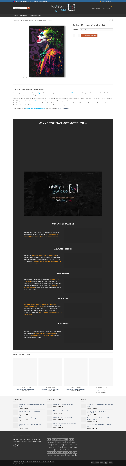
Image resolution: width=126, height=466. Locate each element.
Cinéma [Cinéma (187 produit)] (68, 442)
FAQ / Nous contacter (35, 15)
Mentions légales (44, 461)
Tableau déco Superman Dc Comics (25, 389)
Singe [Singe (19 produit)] (71, 452)
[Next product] (108, 20)
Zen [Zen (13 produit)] (77, 455)
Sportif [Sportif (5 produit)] (74, 452)
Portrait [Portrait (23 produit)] (67, 450)
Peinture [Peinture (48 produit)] (57, 450)
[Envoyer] (28, 8)
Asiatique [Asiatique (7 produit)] (71, 439)
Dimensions (75, 29)
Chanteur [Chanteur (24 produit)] (59, 442)
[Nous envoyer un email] (17, 445)
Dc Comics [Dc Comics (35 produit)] (60, 444)
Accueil (16, 15)
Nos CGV (52, 461)
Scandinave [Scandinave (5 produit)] (65, 452)
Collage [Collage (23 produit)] (73, 442)
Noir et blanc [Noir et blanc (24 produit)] (51, 450)
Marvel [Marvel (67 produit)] (65, 447)
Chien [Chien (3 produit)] (63, 442)
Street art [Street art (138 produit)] (50, 455)
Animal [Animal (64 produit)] (53, 439)
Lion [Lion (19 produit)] (76, 444)
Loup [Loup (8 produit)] (56, 447)
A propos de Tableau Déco (20, 461)
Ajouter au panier (89, 35)
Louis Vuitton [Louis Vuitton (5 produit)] (51, 447)
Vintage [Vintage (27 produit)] (68, 455)
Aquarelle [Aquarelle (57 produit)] (59, 439)
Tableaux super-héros (43, 20)
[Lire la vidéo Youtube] (63, 194)
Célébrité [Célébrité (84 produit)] (54, 444)
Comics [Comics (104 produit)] (49, 444)
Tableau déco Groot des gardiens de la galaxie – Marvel (101, 389)
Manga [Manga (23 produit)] (60, 447)
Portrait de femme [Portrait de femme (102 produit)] (52, 452)
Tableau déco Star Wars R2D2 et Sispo (75, 389)
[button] (96, 8)
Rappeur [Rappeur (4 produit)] (59, 452)
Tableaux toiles (23, 15)
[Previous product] (111, 20)
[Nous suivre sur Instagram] (14, 445)
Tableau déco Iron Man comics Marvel (50, 389)
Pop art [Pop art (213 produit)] (62, 450)
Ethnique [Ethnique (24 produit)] (71, 444)
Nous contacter (33, 461)
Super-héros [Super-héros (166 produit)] (56, 455)
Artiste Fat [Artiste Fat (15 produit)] (65, 439)
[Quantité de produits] (76, 35)
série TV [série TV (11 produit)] (63, 455)
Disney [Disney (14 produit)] (66, 444)
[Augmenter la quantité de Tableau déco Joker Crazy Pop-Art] (79, 35)
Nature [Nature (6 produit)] (75, 447)
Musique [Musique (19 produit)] (70, 447)
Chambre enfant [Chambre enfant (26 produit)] (51, 442)
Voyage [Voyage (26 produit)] (72, 455)
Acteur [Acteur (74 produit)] (49, 439)
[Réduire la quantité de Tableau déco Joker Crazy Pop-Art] (74, 35)
